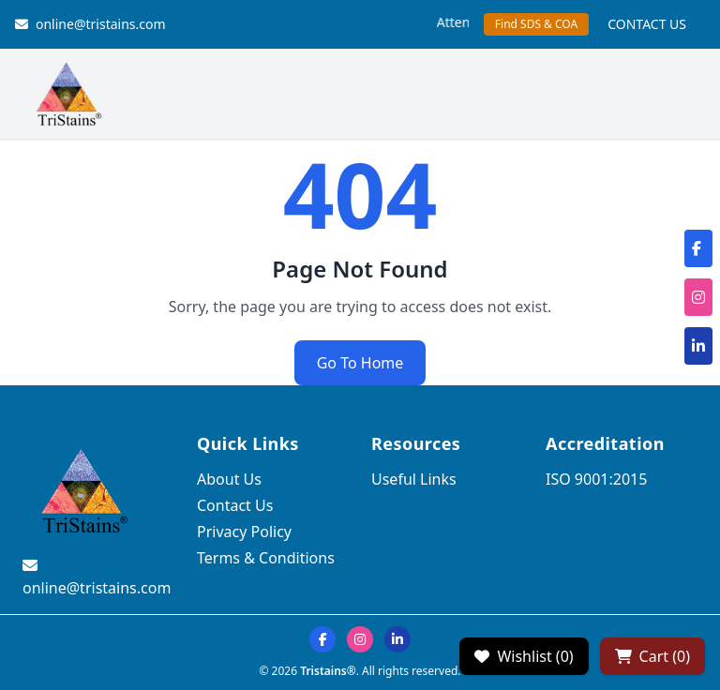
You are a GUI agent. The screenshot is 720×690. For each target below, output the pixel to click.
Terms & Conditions (266, 558)
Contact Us (235, 505)
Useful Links (414, 479)
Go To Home (360, 362)
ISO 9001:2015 (596, 479)
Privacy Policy (244, 531)
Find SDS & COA (536, 24)
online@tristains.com (90, 24)
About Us (229, 479)
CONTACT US (647, 24)
